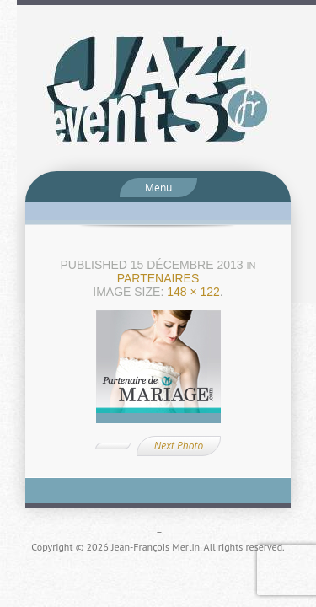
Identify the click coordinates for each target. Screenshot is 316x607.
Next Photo (178, 445)
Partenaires (158, 278)
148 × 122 (193, 291)
